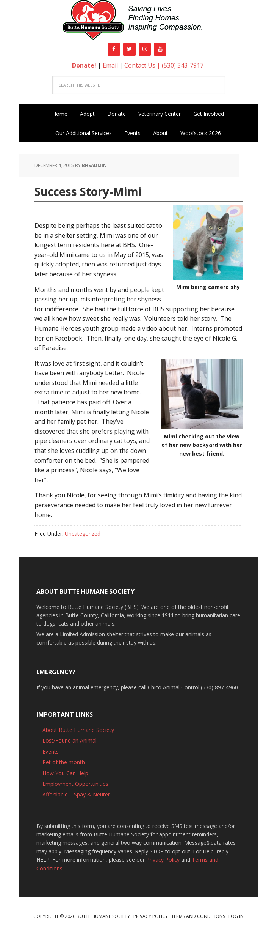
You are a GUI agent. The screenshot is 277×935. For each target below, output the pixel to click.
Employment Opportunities (75, 783)
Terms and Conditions (198, 916)
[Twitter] (129, 49)
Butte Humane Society (138, 21)
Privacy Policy (163, 859)
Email (110, 65)
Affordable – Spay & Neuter (76, 794)
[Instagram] (145, 49)
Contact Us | (143, 65)
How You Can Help (65, 773)
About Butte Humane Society (78, 729)
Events (50, 751)
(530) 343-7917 (182, 65)
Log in (236, 916)
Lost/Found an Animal (69, 740)
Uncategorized (82, 533)
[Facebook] (114, 49)
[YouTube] (160, 49)
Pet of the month (63, 762)
